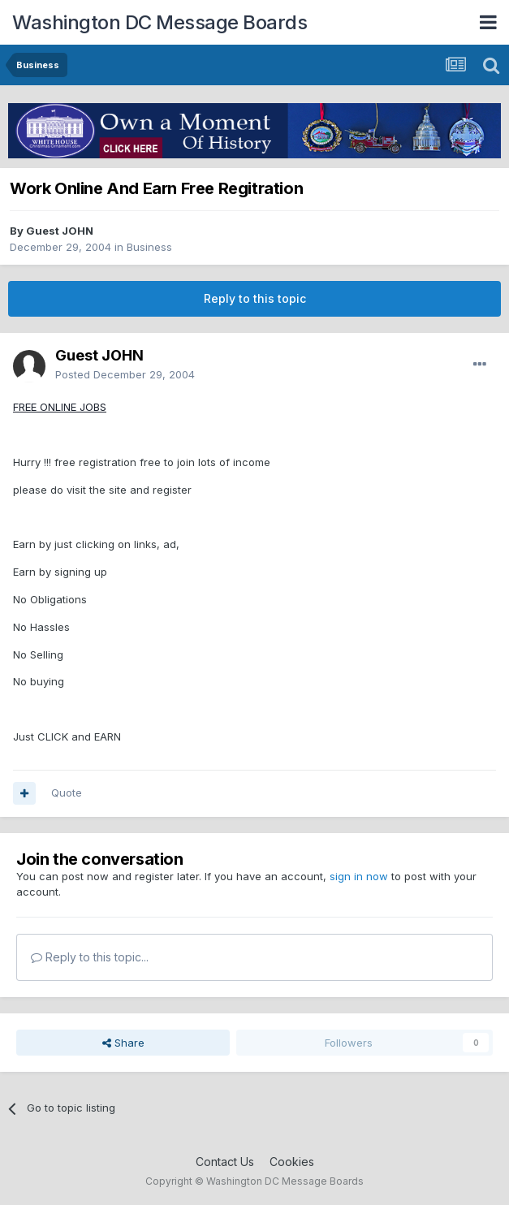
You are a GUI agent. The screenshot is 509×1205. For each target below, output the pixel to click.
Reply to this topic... (90, 957)
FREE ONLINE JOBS (59, 406)
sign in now (359, 876)
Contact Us (225, 1161)
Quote (66, 792)
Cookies (292, 1161)
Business (149, 246)
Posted (125, 374)
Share (123, 1042)
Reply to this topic (255, 298)
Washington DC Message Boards (159, 22)
